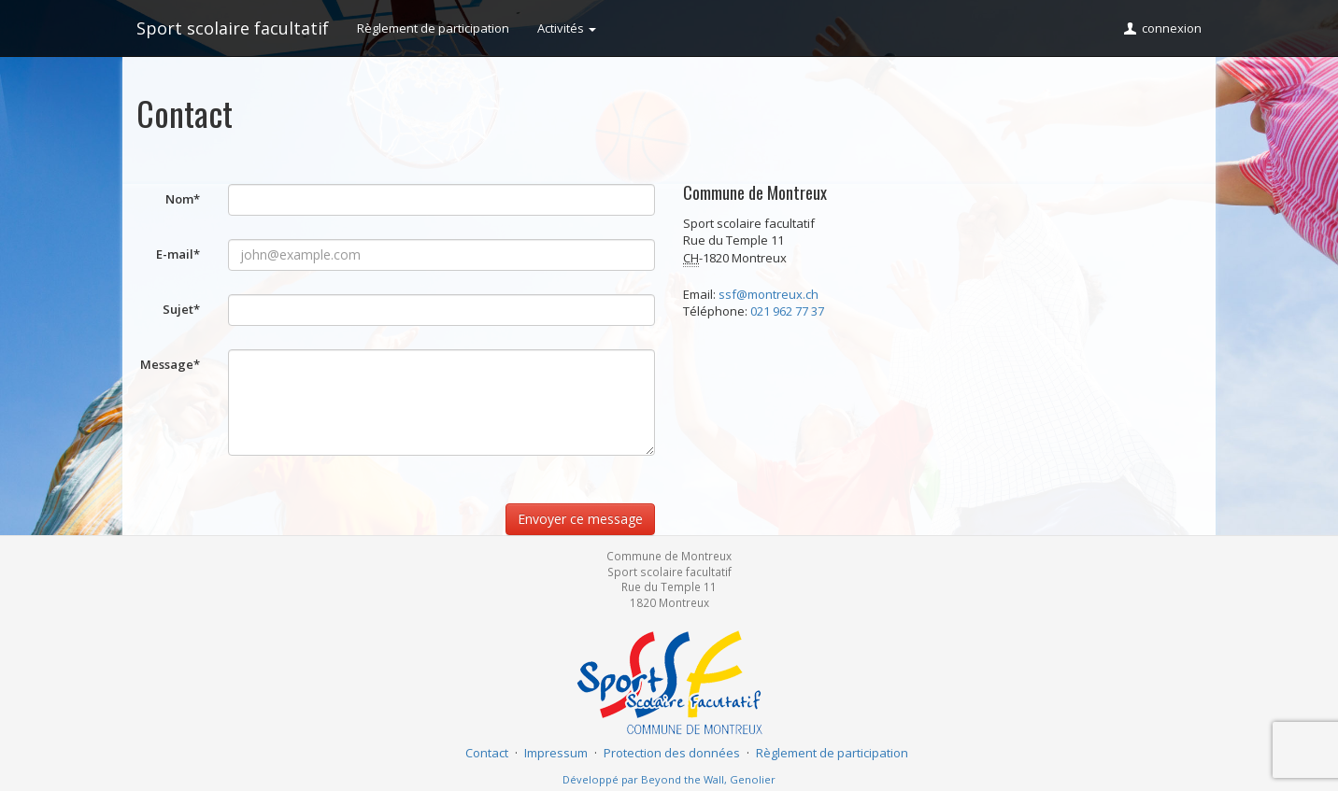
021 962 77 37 (787, 311)
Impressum (556, 752)
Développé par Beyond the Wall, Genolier (669, 779)
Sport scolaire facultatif (232, 28)
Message (170, 364)
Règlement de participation (433, 28)
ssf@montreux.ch (768, 294)
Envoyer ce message (580, 519)
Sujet (181, 309)
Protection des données (672, 752)
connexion (1162, 28)
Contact (486, 752)
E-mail (178, 254)
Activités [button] (566, 28)
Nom (182, 199)
